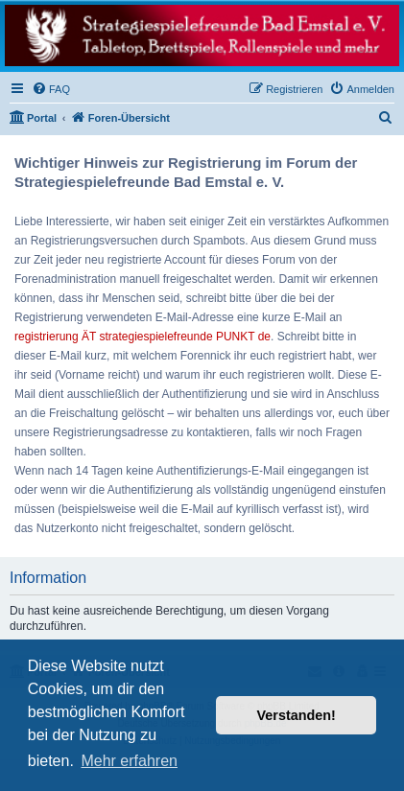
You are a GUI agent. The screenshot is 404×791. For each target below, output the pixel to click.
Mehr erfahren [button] (129, 761)
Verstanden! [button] (296, 715)
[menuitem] (51, 89)
